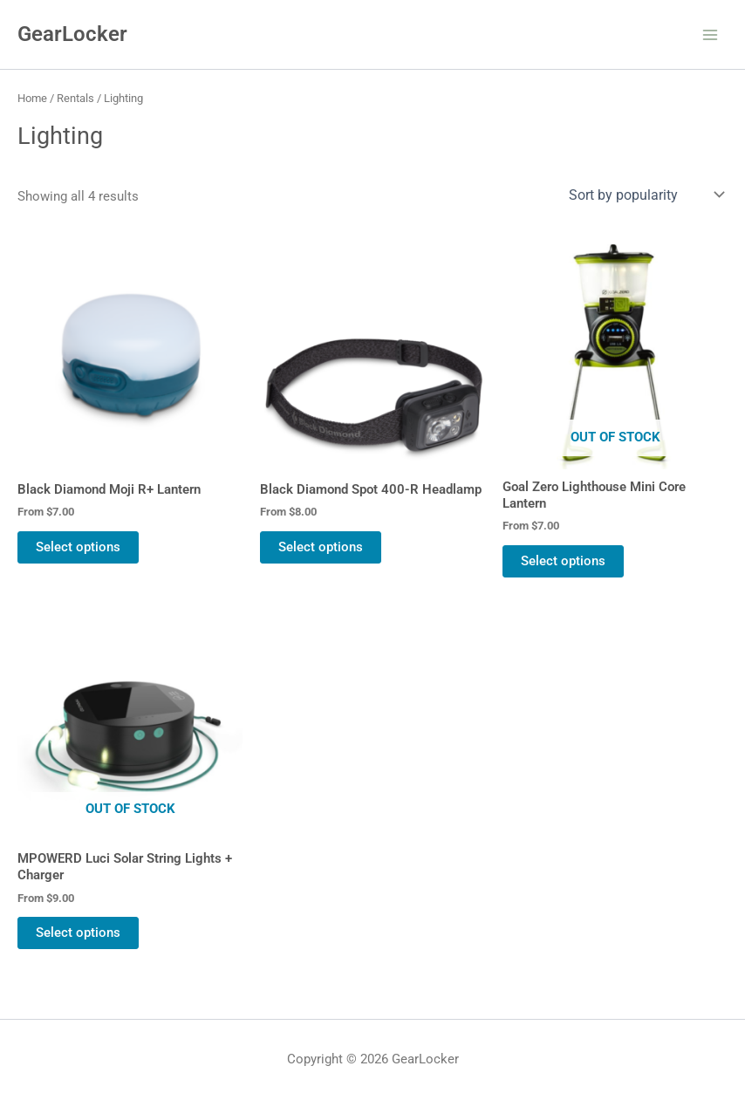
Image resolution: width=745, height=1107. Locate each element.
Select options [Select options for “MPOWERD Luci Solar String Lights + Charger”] (78, 932)
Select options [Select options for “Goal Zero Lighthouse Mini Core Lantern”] (563, 561)
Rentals (75, 98)
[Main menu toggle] (710, 34)
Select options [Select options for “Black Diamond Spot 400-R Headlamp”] (320, 547)
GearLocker (72, 34)
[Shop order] (645, 194)
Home (32, 98)
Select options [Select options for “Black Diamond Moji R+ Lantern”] (78, 547)
